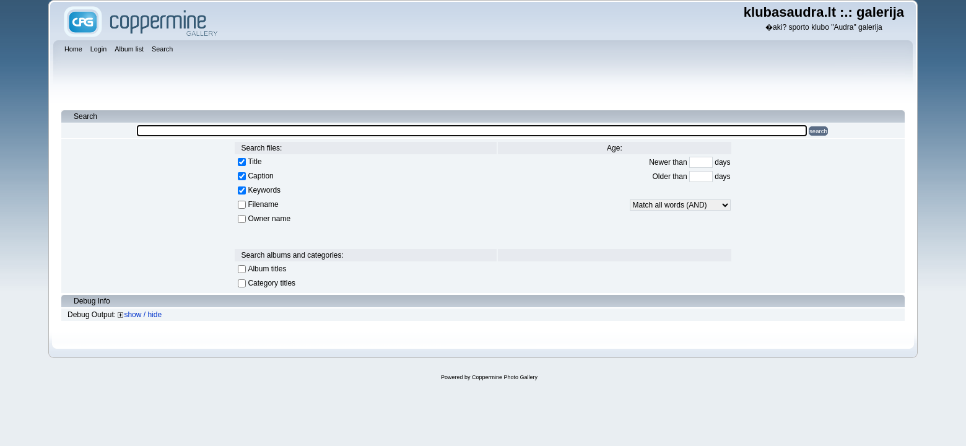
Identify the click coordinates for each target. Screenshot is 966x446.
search (818, 131)
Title (254, 161)
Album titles (267, 269)
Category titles (271, 283)
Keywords (264, 190)
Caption (260, 176)
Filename (263, 204)
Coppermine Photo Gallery (504, 377)
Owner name (269, 218)
